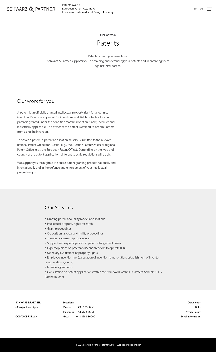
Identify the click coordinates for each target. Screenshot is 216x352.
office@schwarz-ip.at (27, 307)
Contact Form (26, 317)
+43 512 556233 (85, 312)
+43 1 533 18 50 (85, 307)
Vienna (67, 307)
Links (197, 307)
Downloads (194, 303)
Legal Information (190, 317)
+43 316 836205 (85, 317)
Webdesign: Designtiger (129, 345)
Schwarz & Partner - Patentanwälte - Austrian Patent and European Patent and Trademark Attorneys (31, 9)
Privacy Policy (192, 312)
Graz (65, 317)
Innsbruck (68, 312)
